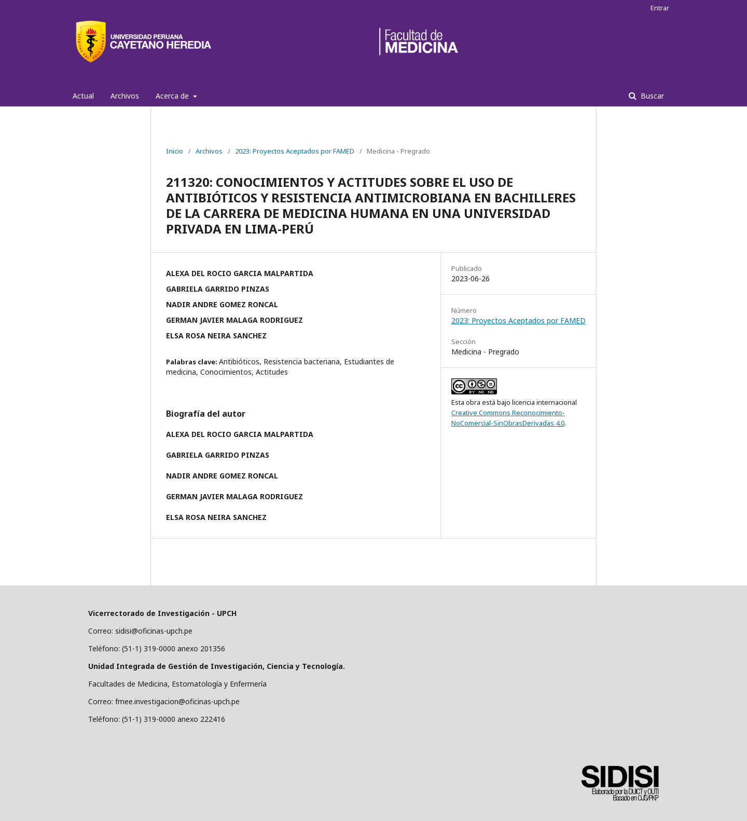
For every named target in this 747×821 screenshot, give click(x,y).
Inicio (174, 151)
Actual (83, 96)
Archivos (124, 96)
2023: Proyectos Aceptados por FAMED (294, 151)
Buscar (651, 96)
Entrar (660, 7)
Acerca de (173, 96)
